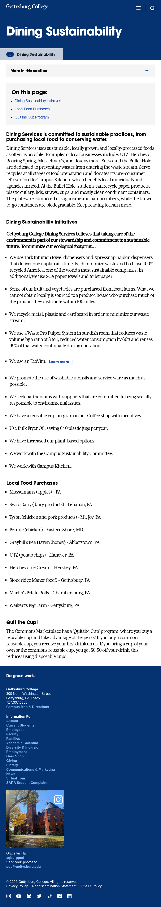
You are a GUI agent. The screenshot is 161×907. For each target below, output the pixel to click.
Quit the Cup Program (32, 117)
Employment (16, 752)
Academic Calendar (22, 743)
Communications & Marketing (30, 769)
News (10, 774)
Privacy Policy (17, 886)
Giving (11, 760)
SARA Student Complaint (27, 783)
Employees (15, 730)
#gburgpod (15, 858)
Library (12, 765)
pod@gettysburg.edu (23, 866)
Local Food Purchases (32, 109)
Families (13, 738)
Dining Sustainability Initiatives (38, 101)
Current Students (20, 725)
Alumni (12, 721)
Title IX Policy (91, 886)
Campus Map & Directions (27, 707)
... (10, 54)
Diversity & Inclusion (23, 747)
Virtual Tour (15, 778)
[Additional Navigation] (138, 8)
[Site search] (152, 8)
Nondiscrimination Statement (54, 886)
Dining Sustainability (36, 54)
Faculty (12, 734)
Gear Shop (15, 756)
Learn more (59, 361)
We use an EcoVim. (45, 361)
